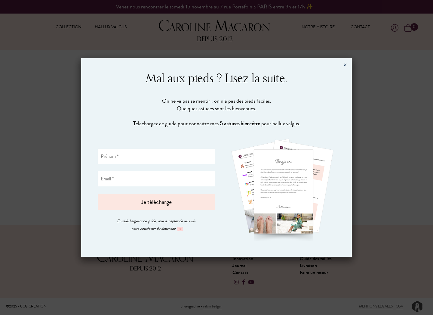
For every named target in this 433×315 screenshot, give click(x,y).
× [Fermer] (345, 64)
